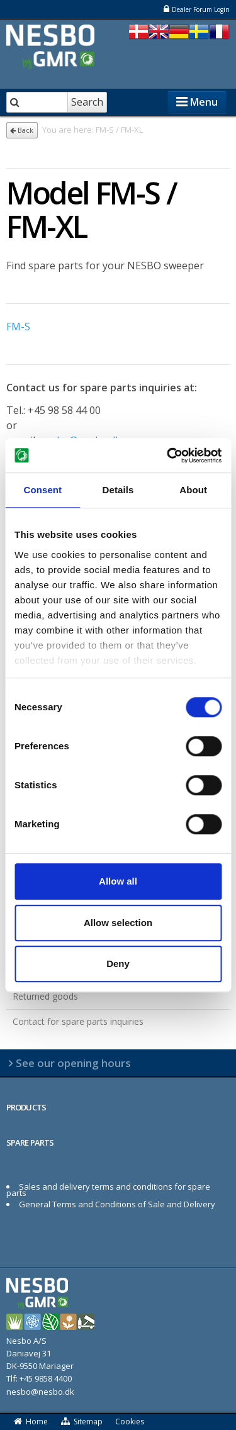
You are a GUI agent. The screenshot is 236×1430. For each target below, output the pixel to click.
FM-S (18, 326)
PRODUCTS (26, 1107)
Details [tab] (118, 489)
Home (30, 1421)
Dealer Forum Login (196, 9)
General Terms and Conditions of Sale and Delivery (117, 1204)
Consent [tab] (42, 489)
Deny (118, 963)
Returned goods (45, 996)
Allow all (118, 881)
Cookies (129, 1421)
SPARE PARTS (29, 1142)
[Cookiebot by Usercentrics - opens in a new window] (168, 455)
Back (21, 130)
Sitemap (81, 1421)
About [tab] (193, 489)
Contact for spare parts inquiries (78, 1021)
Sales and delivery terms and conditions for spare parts (108, 1189)
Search (87, 102)
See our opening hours (73, 1063)
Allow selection (118, 922)
